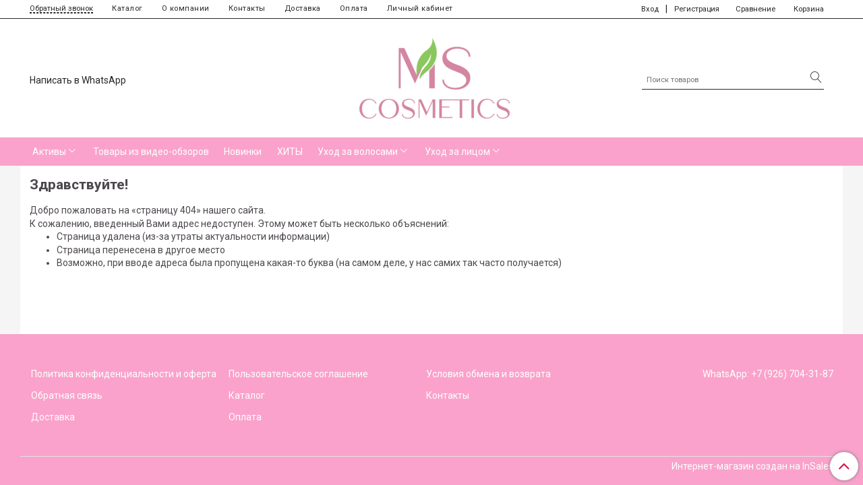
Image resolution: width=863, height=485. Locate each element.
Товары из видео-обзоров (151, 151)
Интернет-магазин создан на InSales (752, 466)
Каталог (127, 8)
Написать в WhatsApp (78, 80)
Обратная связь (66, 395)
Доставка (303, 8)
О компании (186, 8)
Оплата (354, 8)
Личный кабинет (420, 8)
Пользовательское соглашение (298, 373)
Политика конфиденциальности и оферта (123, 373)
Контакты (247, 8)
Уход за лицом (457, 151)
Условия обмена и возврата (488, 373)
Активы (49, 151)
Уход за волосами (358, 151)
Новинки (243, 151)
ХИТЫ (290, 151)
